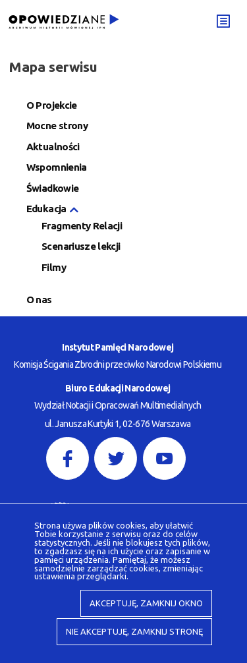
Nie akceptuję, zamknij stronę (134, 631)
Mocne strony (57, 126)
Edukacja (46, 209)
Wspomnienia (56, 167)
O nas (39, 300)
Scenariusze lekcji (80, 247)
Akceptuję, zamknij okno (146, 603)
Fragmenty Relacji (81, 226)
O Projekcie (51, 105)
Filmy (53, 268)
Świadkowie (52, 189)
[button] (73, 210)
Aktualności (53, 147)
